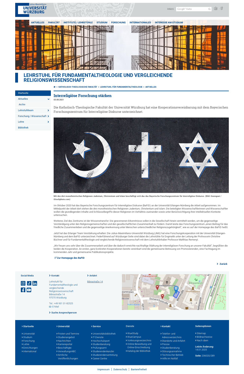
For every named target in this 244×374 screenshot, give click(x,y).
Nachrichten (63, 341)
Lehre (21, 121)
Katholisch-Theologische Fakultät (78, 87)
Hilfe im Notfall (169, 358)
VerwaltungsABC (66, 351)
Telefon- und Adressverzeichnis (171, 335)
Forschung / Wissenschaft (32, 116)
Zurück (223, 263)
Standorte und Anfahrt (173, 341)
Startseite (23, 93)
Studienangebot (65, 337)
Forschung (118, 22)
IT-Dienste (97, 337)
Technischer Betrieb (172, 355)
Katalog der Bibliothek (138, 351)
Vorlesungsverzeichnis (138, 340)
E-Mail (55, 306)
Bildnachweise (203, 337)
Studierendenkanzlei (102, 351)
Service (96, 326)
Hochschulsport (100, 341)
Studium (102, 22)
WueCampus (133, 337)
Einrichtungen (30, 348)
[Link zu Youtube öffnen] (29, 290)
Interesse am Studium (169, 22)
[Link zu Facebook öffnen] (23, 290)
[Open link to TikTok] (29, 283)
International (29, 351)
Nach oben (201, 340)
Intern (170, 9)
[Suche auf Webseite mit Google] (194, 9)
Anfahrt (93, 275)
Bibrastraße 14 (95, 281)
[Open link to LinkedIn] (35, 283)
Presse (165, 344)
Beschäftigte (63, 348)
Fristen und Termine (67, 334)
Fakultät (54, 22)
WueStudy (132, 333)
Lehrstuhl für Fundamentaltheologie (121, 87)
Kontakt (55, 275)
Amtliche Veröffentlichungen (67, 357)
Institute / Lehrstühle (78, 22)
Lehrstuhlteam (25, 110)
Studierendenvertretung (104, 355)
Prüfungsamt (99, 348)
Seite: (198, 355)
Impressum (103, 369)
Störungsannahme (171, 351)
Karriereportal (64, 344)
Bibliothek (23, 127)
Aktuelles (37, 22)
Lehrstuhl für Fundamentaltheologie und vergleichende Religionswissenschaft (98, 77)
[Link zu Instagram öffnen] (23, 283)
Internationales (140, 22)
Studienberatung (100, 344)
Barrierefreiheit (139, 369)
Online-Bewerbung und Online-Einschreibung (138, 346)
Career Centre (99, 358)
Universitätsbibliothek (103, 334)
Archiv (22, 104)
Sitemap (200, 333)
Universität (28, 334)
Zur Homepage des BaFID (70, 257)
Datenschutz (120, 369)
